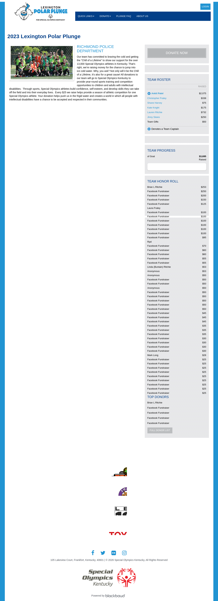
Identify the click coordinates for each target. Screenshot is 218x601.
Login (205, 6)
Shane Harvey (154, 102)
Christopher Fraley (156, 98)
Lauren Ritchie (154, 112)
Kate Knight (153, 107)
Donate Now (177, 53)
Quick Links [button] (86, 16)
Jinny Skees (153, 117)
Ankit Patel (157, 93)
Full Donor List (160, 430)
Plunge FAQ (123, 16)
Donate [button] (105, 16)
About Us (142, 16)
